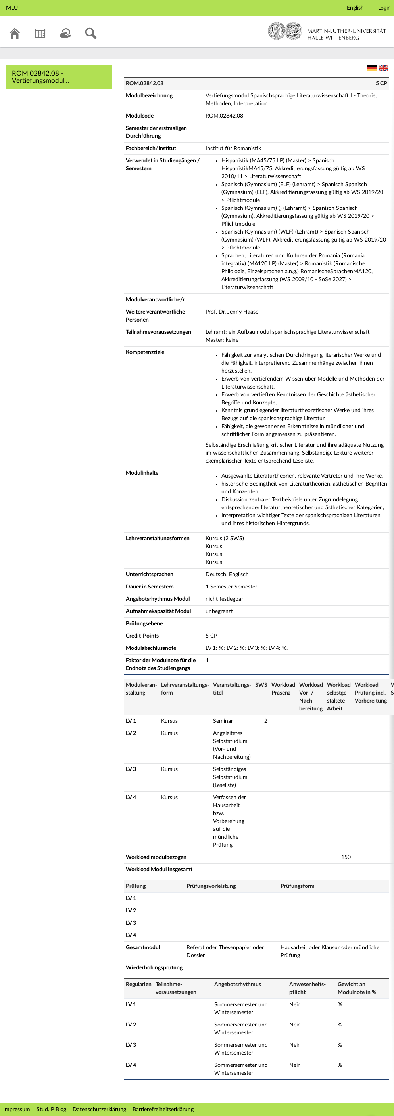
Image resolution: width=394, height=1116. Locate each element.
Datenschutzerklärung (99, 1109)
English (355, 8)
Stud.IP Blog (51, 1109)
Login (384, 8)
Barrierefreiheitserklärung (163, 1109)
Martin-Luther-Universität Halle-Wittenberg (327, 31)
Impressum (16, 1109)
